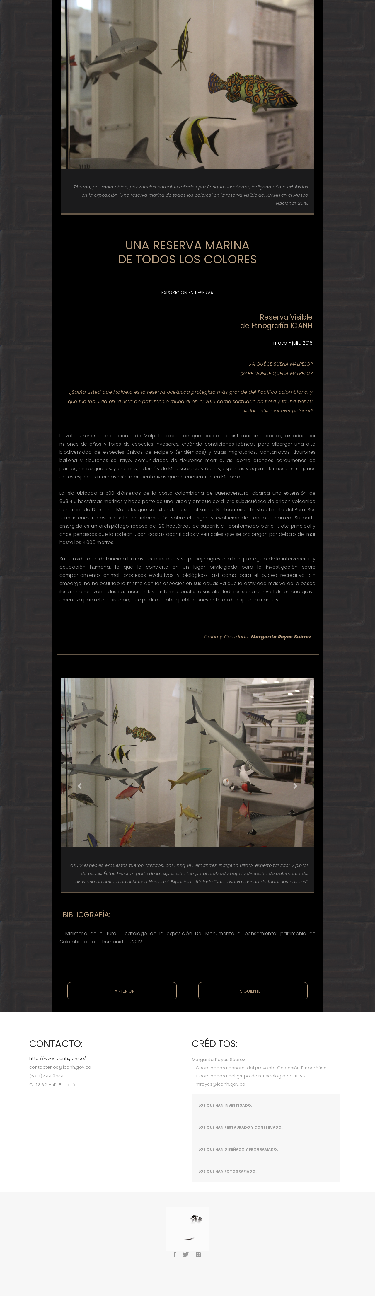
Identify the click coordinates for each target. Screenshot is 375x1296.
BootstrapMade (201, 1269)
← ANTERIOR (122, 991)
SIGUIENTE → (253, 991)
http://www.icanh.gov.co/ (57, 1058)
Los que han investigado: (225, 1105)
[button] (80, 785)
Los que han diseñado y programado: (238, 1149)
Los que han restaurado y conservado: (240, 1127)
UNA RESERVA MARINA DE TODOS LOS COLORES (187, 252)
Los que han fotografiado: (227, 1171)
